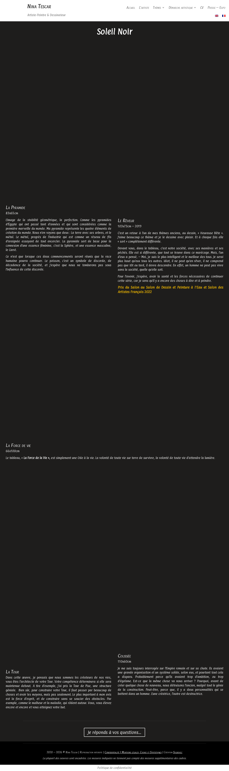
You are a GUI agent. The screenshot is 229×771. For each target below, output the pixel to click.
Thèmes (157, 7)
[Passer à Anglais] (216, 16)
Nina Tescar (39, 6)
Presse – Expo (216, 7)
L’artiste (144, 7)
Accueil (130, 7)
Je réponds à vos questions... (114, 732)
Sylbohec (177, 752)
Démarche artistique (181, 7)
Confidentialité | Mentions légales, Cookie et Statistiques (133, 752)
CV (202, 7)
